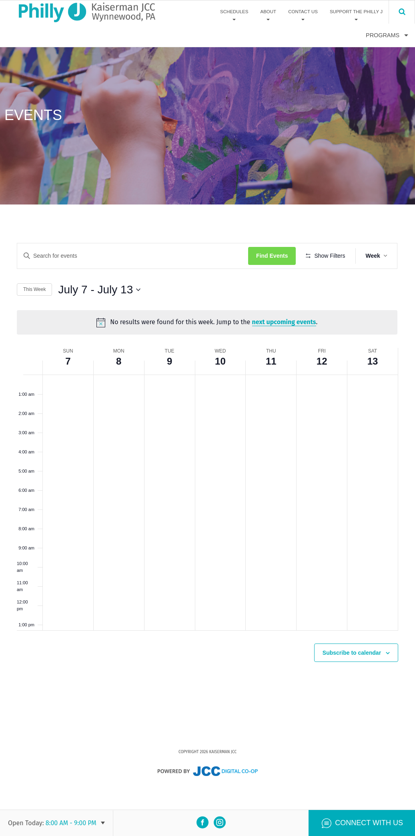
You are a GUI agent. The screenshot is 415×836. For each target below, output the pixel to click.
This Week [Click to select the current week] (34, 313)
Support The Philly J (356, 11)
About (268, 11)
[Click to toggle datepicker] (99, 313)
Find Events (273, 256)
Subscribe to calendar (352, 675)
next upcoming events (285, 345)
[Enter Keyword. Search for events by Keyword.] (133, 256)
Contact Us (303, 11)
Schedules (234, 11)
